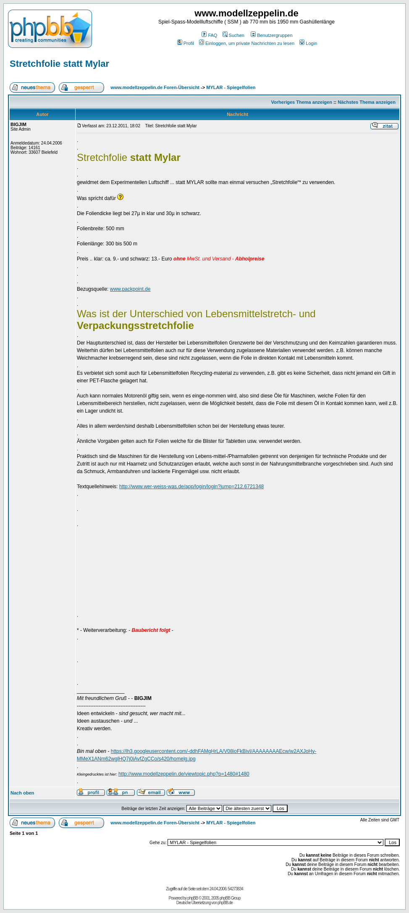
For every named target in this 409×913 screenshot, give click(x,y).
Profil (185, 43)
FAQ (209, 35)
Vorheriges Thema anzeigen (301, 102)
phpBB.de (225, 902)
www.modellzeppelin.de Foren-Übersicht (154, 87)
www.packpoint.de (130, 289)
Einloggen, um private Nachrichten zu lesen (246, 43)
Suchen (233, 35)
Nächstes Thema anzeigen (367, 102)
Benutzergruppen (271, 35)
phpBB (192, 898)
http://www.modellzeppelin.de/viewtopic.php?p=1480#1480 (183, 774)
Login (308, 43)
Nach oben (22, 792)
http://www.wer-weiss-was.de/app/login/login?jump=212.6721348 (191, 486)
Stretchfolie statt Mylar (59, 63)
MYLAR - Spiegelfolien (230, 87)
